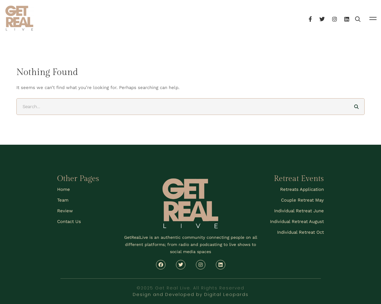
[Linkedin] (362, 18)
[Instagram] (350, 18)
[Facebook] (326, 18)
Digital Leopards (226, 294)
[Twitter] (338, 18)
